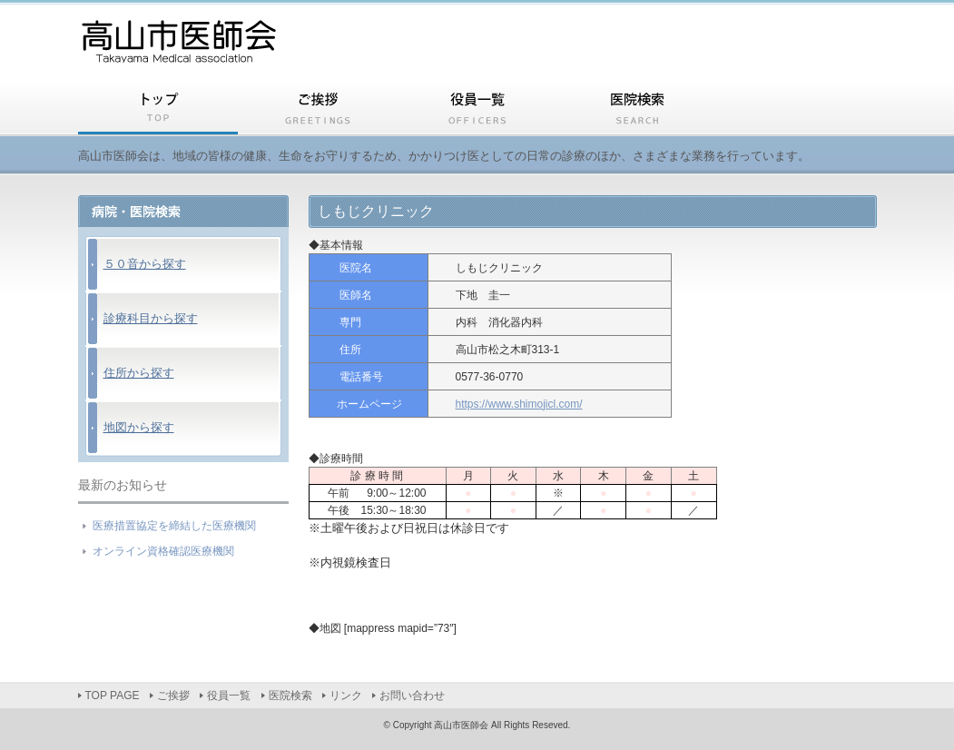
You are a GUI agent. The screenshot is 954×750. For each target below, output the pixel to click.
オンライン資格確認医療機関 (163, 551)
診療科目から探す (150, 318)
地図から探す (138, 427)
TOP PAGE (158, 110)
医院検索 (637, 110)
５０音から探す (144, 264)
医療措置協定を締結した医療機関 (174, 525)
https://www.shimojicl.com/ (519, 404)
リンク (797, 110)
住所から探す (138, 373)
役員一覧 (477, 110)
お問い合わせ (412, 695)
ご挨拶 (318, 110)
